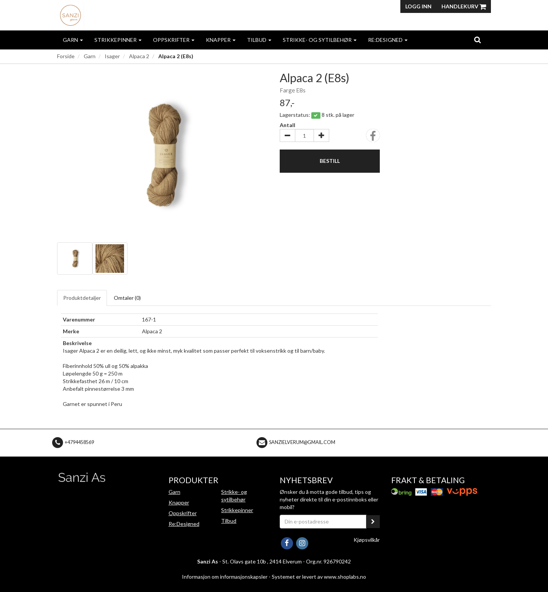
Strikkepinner (118, 40)
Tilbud (259, 40)
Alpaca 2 (139, 56)
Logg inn (418, 6)
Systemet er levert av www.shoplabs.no (319, 576)
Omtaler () (127, 297)
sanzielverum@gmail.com (302, 442)
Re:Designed (388, 40)
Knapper (221, 40)
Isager (112, 56)
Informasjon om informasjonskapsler (225, 576)
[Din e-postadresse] (323, 521)
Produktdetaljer (82, 297)
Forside (66, 56)
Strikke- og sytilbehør (320, 40)
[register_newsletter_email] (373, 521)
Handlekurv (463, 6)
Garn (73, 40)
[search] (477, 39)
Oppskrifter (173, 40)
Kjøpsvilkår (367, 539)
